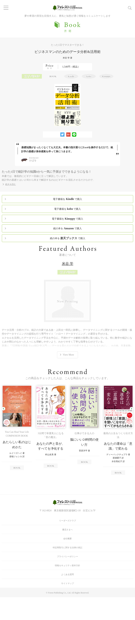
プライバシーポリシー (67, 556)
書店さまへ (67, 529)
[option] (17, 428)
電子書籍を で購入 (67, 198)
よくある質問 (67, 574)
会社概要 (67, 538)
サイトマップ (67, 583)
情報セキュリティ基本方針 (67, 565)
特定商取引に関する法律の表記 (67, 547)
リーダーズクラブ (67, 520)
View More (68, 354)
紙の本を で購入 (67, 228)
